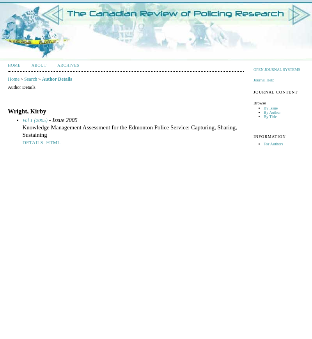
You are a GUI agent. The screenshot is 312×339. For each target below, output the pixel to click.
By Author (272, 112)
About (39, 65)
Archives (68, 65)
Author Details (57, 79)
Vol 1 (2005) (35, 120)
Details (33, 142)
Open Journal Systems (277, 69)
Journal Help (264, 80)
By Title (270, 117)
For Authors (273, 144)
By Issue (271, 108)
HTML (53, 142)
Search (30, 79)
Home (14, 65)
